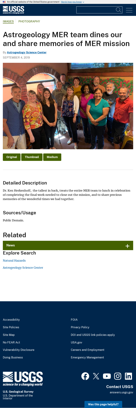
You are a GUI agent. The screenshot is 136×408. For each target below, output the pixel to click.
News (10, 245)
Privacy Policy (80, 327)
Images (8, 21)
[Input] (99, 9)
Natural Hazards (14, 260)
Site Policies (11, 327)
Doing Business (13, 357)
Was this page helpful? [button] (103, 404)
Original (11, 157)
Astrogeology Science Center (27, 52)
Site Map (9, 335)
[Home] (13, 13)
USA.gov (76, 342)
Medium (52, 157)
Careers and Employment (87, 350)
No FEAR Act (11, 342)
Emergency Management (87, 357)
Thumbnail (32, 157)
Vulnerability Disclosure (18, 350)
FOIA (74, 319)
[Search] (118, 9)
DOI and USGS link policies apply (93, 335)
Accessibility (11, 319)
